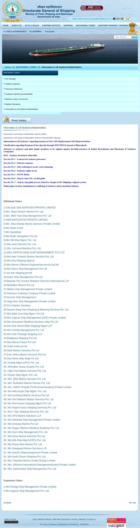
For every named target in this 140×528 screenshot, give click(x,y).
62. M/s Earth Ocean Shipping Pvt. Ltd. (25, 456)
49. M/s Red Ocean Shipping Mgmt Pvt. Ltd (27, 403)
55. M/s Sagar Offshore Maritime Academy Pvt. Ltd (31, 428)
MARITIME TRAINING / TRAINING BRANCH (117, 24)
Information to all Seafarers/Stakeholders (21, 109)
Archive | (74, 519)
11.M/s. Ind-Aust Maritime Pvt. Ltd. (22, 248)
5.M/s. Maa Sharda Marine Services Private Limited (32, 223)
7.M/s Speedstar (12, 232)
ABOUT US (17, 24)
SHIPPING (68, 24)
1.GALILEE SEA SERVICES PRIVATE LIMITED (30, 207)
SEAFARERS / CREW (85, 24)
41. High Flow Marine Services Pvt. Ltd (25, 370)
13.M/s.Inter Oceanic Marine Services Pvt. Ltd (29, 256)
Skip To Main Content (81, 19)
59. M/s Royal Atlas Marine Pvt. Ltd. (23, 444)
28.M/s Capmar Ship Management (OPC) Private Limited (35, 317)
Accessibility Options (98, 19)
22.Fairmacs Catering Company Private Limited (29, 293)
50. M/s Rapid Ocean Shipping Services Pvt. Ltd (30, 407)
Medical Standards (12, 104)
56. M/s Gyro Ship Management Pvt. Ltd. (26, 432)
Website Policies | (45, 519)
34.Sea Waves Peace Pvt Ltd (19, 342)
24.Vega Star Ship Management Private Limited (29, 301)
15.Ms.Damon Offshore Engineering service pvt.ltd (31, 264)
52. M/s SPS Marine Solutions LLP (22, 415)
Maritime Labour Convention (16, 99)
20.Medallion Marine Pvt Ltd (19, 285)
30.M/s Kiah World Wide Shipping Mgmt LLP (28, 326)
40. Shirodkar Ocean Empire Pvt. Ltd (24, 366)
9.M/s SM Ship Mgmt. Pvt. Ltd (20, 240)
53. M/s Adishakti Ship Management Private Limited (32, 419)
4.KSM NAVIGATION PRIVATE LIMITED (26, 219)
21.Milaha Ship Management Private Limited (28, 289)
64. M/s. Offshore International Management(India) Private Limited (40, 464)
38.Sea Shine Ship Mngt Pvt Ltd (21, 358)
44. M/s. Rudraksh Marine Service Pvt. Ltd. (27, 383)
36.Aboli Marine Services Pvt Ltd (21, 350)
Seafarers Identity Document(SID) (18, 94)
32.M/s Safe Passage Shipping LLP (23, 334)
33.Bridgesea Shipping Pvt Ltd (20, 338)
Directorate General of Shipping (49, 11)
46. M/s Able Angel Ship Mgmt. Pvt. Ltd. (25, 391)
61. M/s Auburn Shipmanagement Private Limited (30, 452)
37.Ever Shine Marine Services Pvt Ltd (25, 354)
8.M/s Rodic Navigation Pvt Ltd (20, 236)
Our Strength (10, 79)
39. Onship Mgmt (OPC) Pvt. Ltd (21, 362)
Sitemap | (83, 519)
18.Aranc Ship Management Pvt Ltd (23, 277)
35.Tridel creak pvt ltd (15, 346)
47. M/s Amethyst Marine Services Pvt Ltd (26, 395)
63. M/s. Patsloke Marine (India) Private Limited (29, 460)
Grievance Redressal (13, 89)
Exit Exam (49, 30)
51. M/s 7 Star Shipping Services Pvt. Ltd (26, 411)
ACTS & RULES (32, 24)
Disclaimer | (66, 519)
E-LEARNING (36, 30)
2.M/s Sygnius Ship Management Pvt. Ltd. (26, 491)
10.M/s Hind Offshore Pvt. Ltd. (20, 244)
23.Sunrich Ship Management (20, 297)
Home (8, 67)
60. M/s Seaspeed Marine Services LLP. (25, 448)
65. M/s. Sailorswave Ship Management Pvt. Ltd (30, 468)
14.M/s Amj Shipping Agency (19, 260)
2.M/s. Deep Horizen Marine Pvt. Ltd (23, 211)
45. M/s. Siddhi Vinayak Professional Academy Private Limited (37, 387)
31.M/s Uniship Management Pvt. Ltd (24, 330)
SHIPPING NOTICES (51, 24)
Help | (35, 519)
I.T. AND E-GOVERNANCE (15, 30)
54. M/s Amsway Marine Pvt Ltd (21, 424)
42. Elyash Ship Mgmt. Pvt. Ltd (20, 375)
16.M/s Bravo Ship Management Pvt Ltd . (26, 268)
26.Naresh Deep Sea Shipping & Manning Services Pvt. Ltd (36, 309)
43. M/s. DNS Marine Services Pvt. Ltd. (25, 379)
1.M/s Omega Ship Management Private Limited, (30, 486)
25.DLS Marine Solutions (17, 305)
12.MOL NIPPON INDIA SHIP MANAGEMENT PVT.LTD (34, 252)
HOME (5, 24)
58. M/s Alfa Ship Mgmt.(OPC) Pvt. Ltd (25, 440)
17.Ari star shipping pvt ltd (18, 273)
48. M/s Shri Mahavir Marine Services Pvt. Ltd (28, 399)
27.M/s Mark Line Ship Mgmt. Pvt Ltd (24, 313)
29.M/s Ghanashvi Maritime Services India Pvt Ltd (31, 321)
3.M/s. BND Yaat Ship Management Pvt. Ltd (27, 215)
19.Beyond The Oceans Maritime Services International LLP (36, 281)
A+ (111, 19)
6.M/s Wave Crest (13, 228)
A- (107, 19)
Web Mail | (57, 519)
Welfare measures (12, 84)
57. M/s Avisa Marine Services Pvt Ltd (24, 436)
